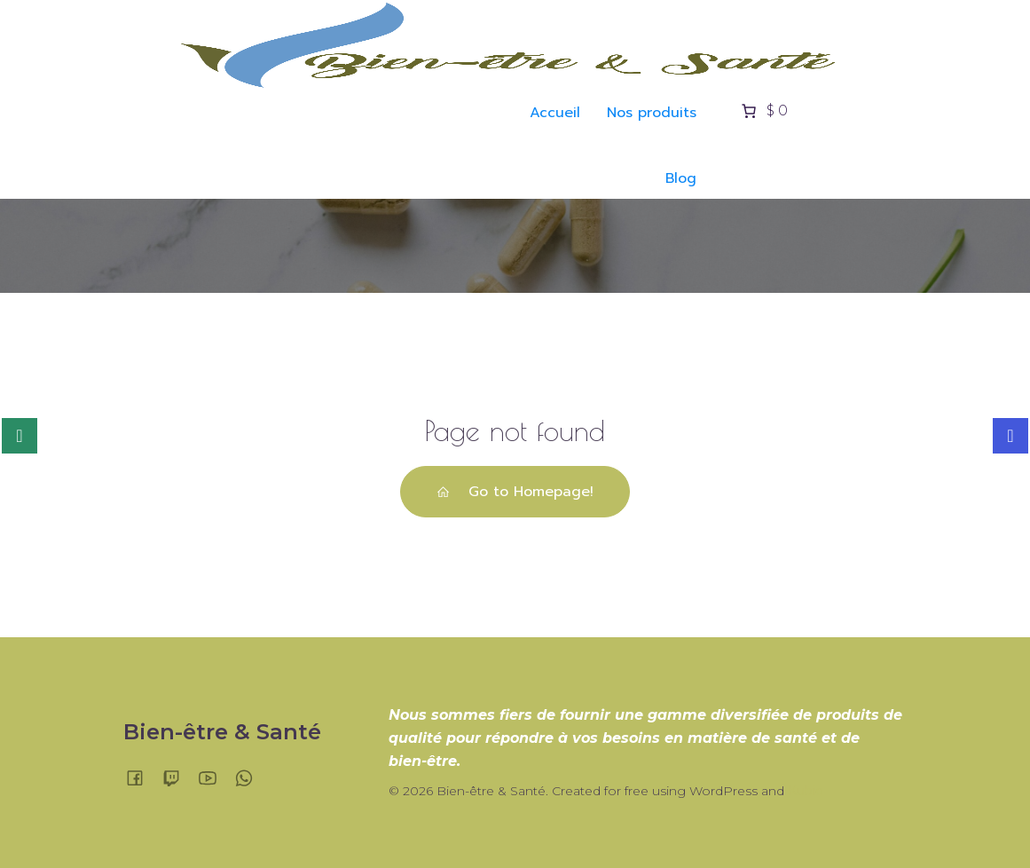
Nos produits (651, 112)
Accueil (555, 112)
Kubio (805, 791)
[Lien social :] (141, 777)
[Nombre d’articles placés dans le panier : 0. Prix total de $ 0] (763, 111)
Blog (680, 178)
